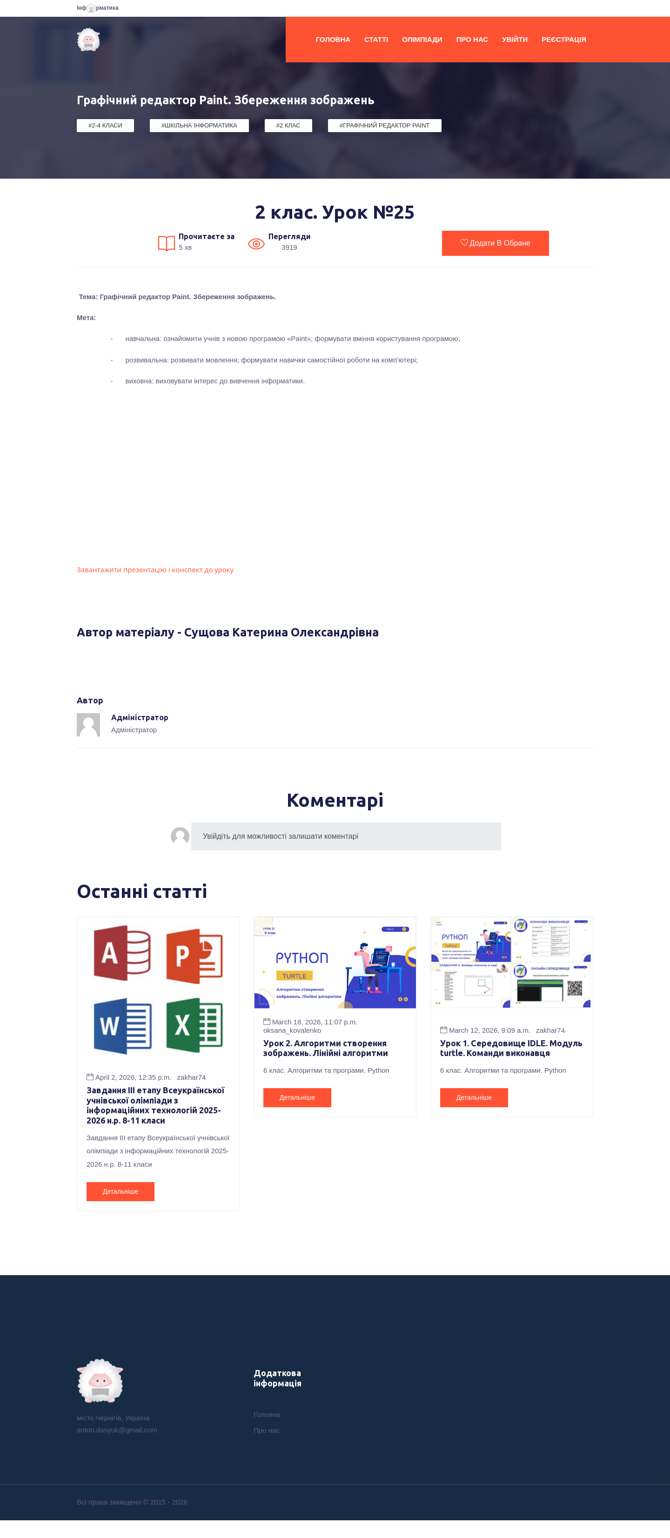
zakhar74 (191, 1077)
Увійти (515, 39)
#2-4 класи (105, 125)
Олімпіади (422, 39)
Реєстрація (564, 39)
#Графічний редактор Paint (385, 125)
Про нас (472, 39)
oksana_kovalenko (292, 1030)
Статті (376, 39)
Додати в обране (495, 243)
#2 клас (288, 125)
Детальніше (120, 1207)
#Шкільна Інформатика (199, 125)
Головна (333, 39)
